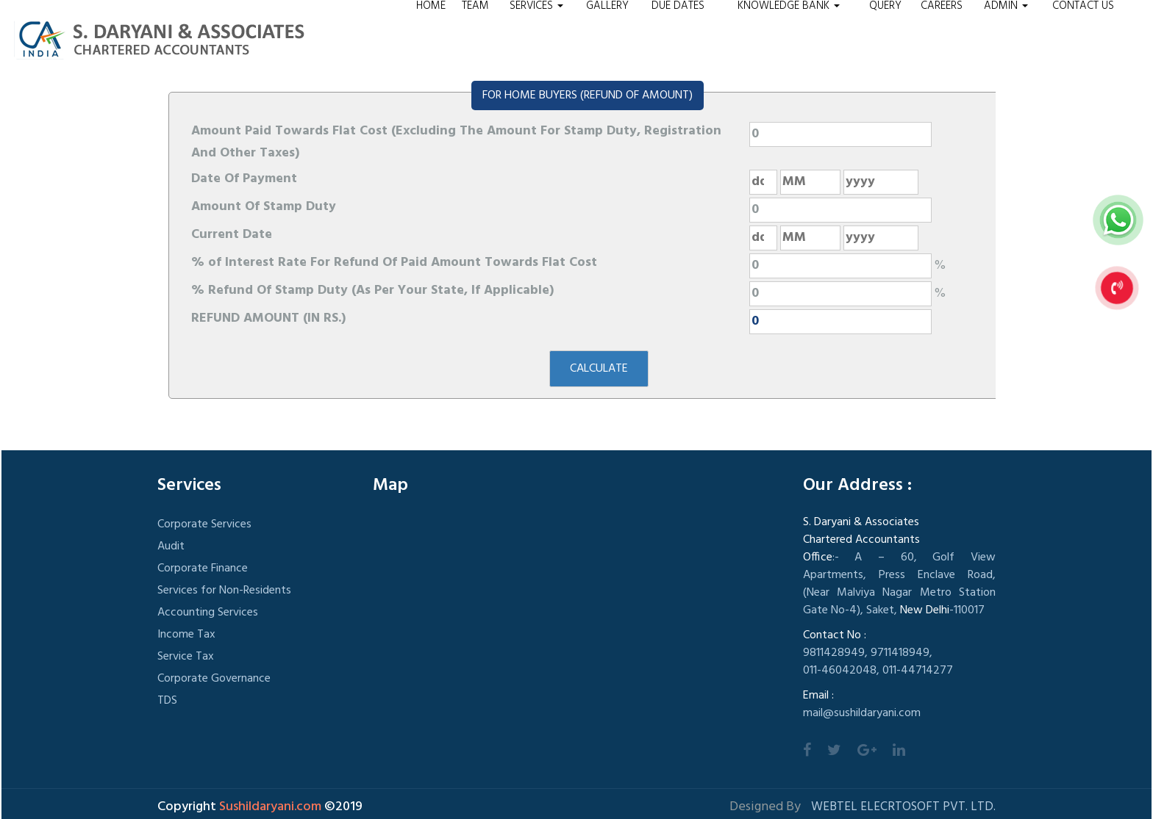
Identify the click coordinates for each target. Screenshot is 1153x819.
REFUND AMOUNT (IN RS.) (268, 318)
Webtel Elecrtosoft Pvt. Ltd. (903, 807)
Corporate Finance (202, 568)
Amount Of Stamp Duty (263, 206)
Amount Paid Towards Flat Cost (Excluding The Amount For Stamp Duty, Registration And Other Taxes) (456, 142)
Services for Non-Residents (224, 590)
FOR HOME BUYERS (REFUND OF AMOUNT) (587, 95)
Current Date (231, 234)
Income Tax (186, 634)
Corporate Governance (214, 678)
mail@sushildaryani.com (862, 713)
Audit (171, 546)
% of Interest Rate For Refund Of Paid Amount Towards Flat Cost (394, 262)
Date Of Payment (244, 179)
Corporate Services (204, 524)
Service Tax (185, 656)
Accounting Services (207, 612)
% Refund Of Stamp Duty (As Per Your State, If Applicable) (372, 290)
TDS (167, 700)
